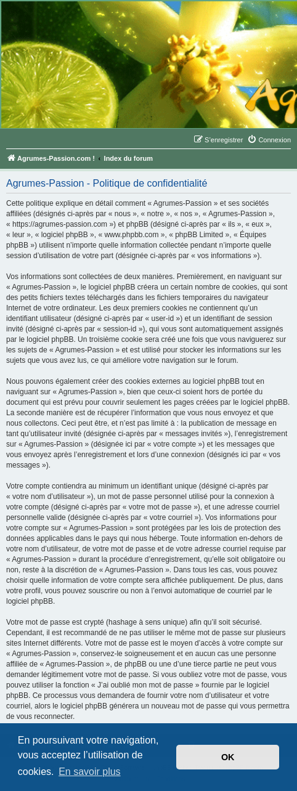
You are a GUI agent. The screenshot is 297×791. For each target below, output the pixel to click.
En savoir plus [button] (90, 771)
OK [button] (228, 757)
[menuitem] (269, 140)
